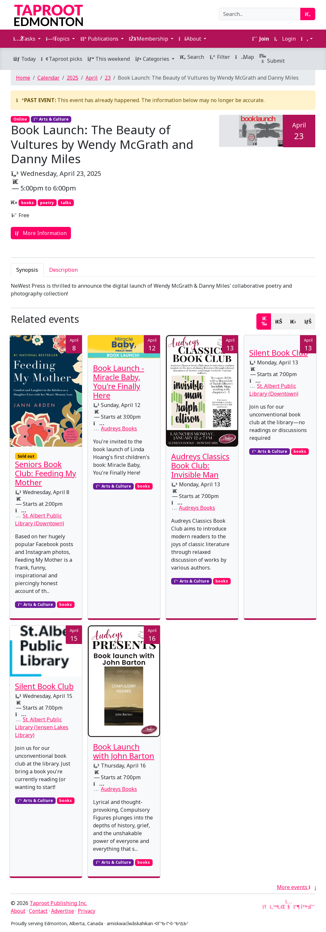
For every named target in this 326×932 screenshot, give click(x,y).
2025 (72, 77)
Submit (272, 58)
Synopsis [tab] (27, 269)
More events (296, 887)
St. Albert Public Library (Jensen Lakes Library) (41, 727)
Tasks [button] (25, 38)
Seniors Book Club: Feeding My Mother (45, 473)
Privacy (86, 910)
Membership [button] (149, 38)
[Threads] (312, 906)
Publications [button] (100, 38)
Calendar (48, 77)
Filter (219, 56)
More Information (41, 233)
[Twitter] (273, 906)
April (92, 77)
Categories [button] (152, 58)
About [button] (190, 38)
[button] (306, 38)
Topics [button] (58, 38)
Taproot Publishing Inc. (58, 903)
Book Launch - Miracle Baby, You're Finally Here (118, 381)
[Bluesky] (304, 906)
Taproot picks (61, 58)
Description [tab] (63, 269)
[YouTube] (288, 906)
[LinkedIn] (281, 906)
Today (24, 58)
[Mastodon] (296, 906)
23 (108, 77)
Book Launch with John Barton (123, 751)
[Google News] (265, 906)
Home (23, 77)
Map (244, 56)
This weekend (109, 58)
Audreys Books (119, 428)
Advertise (62, 910)
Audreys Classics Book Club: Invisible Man (200, 465)
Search (192, 56)
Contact (38, 910)
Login (285, 38)
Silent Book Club (278, 353)
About (18, 910)
